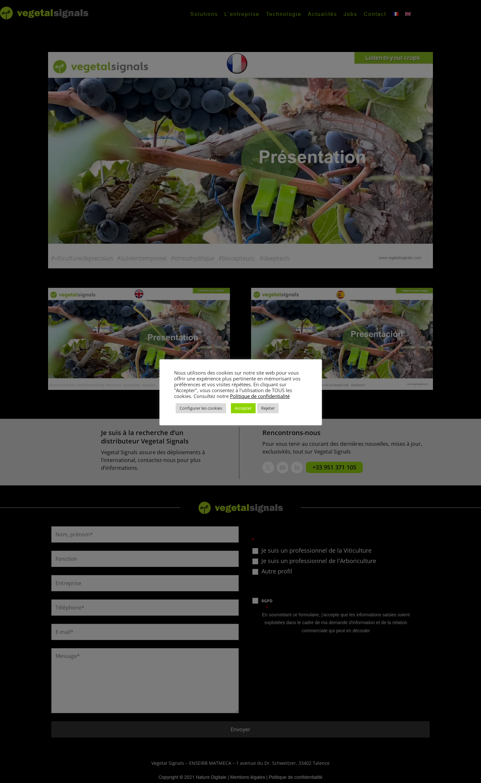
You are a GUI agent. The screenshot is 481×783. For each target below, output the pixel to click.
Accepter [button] (243, 408)
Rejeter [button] (268, 408)
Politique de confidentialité (260, 396)
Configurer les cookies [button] (201, 408)
